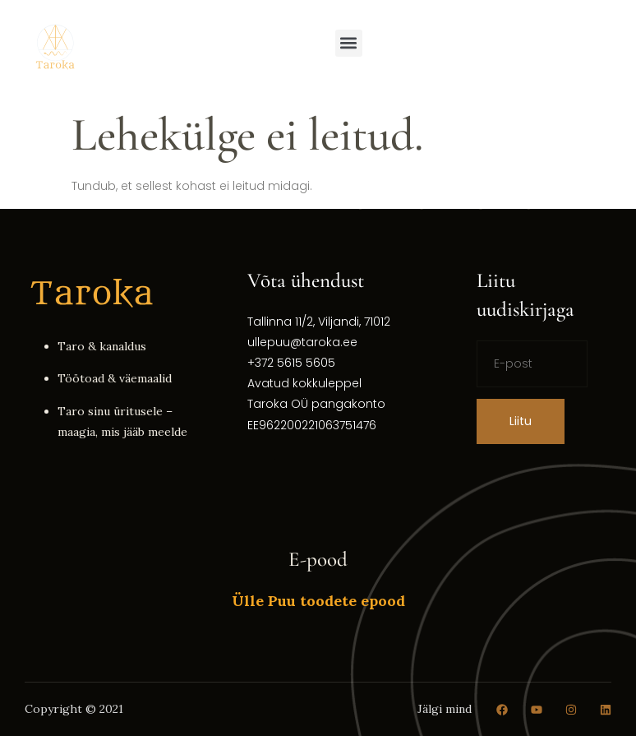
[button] (348, 43)
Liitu (520, 421)
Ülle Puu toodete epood (318, 600)
